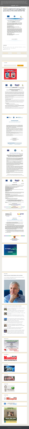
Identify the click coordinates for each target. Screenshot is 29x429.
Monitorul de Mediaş (17, 426)
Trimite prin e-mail (7, 49)
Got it (17, 5)
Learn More (13, 5)
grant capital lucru (8, 47)
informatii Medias (18, 47)
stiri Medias (15, 48)
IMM (13, 47)
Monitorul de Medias (17, 6)
